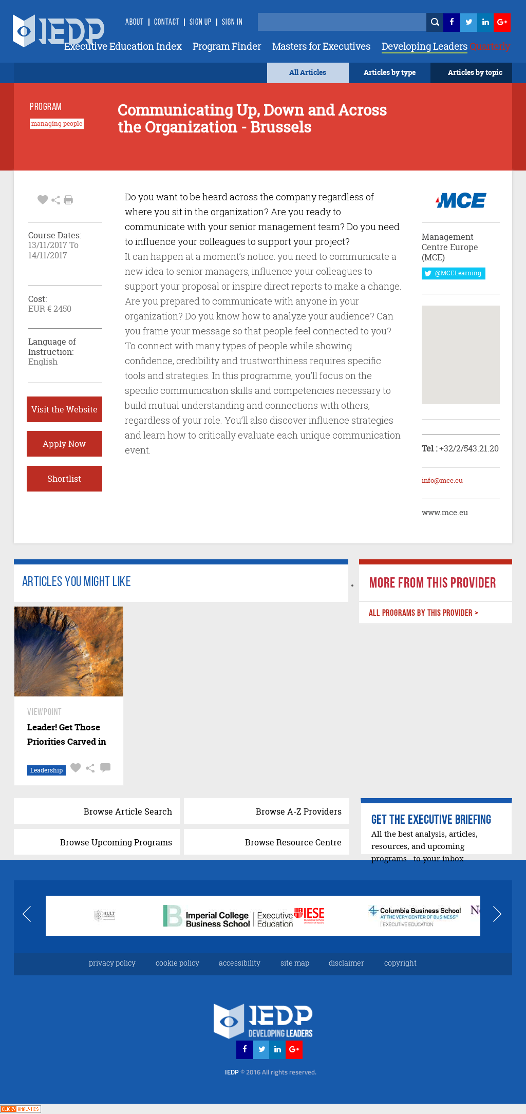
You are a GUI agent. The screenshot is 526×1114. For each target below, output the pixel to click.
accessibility (239, 963)
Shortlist (64, 478)
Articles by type (390, 72)
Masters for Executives (321, 46)
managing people (56, 124)
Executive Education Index (122, 46)
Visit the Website (64, 409)
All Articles (307, 72)
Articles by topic (475, 72)
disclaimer (346, 963)
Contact (167, 22)
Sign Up (201, 22)
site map (294, 963)
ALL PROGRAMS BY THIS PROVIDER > (424, 613)
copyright (400, 963)
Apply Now (64, 443)
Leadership (46, 770)
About (134, 22)
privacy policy (112, 963)
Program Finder (227, 46)
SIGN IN (232, 22)
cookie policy (177, 963)
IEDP (270, 1072)
